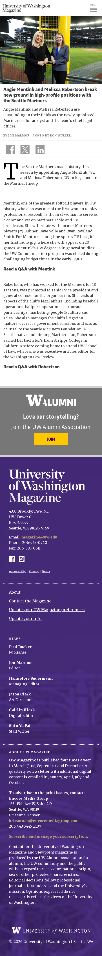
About (14, 592)
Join (51, 439)
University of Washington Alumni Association (51, 400)
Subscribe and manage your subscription (48, 836)
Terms (46, 571)
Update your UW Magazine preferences (47, 609)
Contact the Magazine (30, 601)
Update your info (25, 618)
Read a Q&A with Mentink (29, 269)
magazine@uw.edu (39, 537)
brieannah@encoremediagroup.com (44, 820)
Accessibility (17, 571)
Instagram (23, 558)
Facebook (13, 558)
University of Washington (51, 930)
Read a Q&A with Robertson (31, 367)
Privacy (34, 571)
